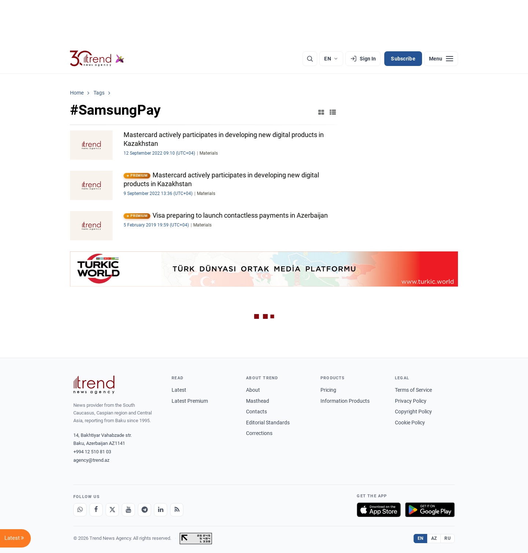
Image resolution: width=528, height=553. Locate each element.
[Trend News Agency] (93, 385)
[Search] (309, 58)
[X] (112, 509)
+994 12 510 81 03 (92, 451)
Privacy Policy (410, 401)
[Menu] (441, 58)
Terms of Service (413, 390)
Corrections (259, 433)
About (253, 390)
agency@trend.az (91, 460)
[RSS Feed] (176, 509)
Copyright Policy (413, 411)
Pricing (328, 390)
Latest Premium (190, 401)
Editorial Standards (268, 422)
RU (447, 538)
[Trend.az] (97, 59)
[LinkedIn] (160, 509)
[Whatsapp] (80, 509)
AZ (434, 538)
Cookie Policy (410, 422)
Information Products (345, 401)
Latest (179, 390)
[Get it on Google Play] (430, 509)
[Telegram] (144, 509)
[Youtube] (128, 509)
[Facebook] (96, 509)
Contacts (256, 411)
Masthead (257, 401)
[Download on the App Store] (379, 509)
